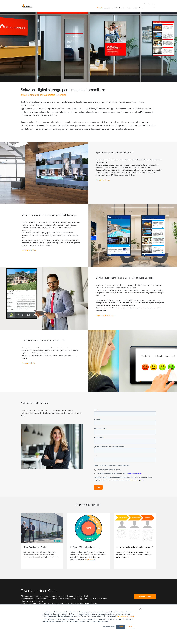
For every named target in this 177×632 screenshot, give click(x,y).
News (141, 8)
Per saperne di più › (103, 180)
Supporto (147, 4)
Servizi (121, 8)
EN (154, 8)
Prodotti (115, 8)
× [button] (140, 609)
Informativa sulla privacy (125, 616)
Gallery (135, 8)
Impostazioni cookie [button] (109, 627)
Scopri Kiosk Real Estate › (105, 315)
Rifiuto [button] (130, 627)
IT (151, 8)
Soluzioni (107, 8)
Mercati (99, 8)
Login (153, 4)
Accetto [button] (120, 627)
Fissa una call (90, 559)
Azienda (128, 8)
